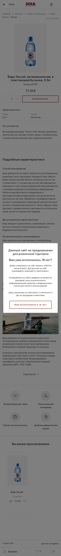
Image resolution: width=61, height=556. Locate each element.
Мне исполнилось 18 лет (30, 305)
